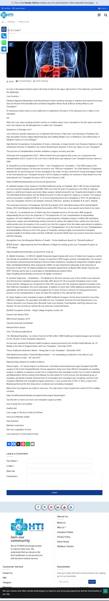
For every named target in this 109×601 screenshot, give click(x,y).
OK (105, 591)
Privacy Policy (17, 594)
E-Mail (9, 467)
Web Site (11, 473)
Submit (54, 496)
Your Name (11, 461)
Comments (12, 479)
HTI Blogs (11, 22)
